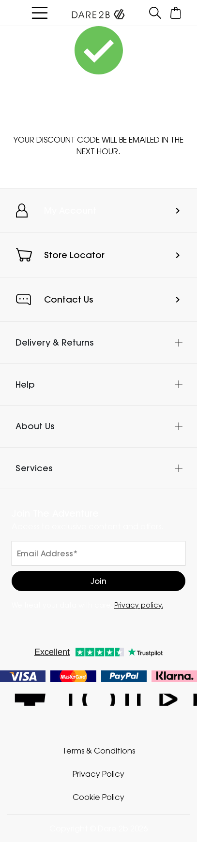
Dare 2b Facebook (30, 700)
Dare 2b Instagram (98, 700)
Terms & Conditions (98, 750)
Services (33, 468)
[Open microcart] (176, 13)
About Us (34, 426)
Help (25, 384)
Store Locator (74, 255)
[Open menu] (39, 13)
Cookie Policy (98, 797)
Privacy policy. (138, 605)
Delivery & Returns (54, 342)
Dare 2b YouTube (166, 700)
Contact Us (68, 299)
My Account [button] (70, 210)
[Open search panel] (155, 13)
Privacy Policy (98, 774)
